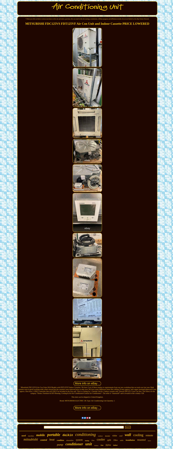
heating (87, 440)
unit (88, 444)
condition (60, 440)
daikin (68, 435)
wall (128, 435)
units (121, 440)
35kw (115, 440)
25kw (92, 440)
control (43, 440)
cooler (101, 439)
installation (130, 440)
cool (121, 436)
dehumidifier (70, 440)
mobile (40, 435)
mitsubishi (31, 439)
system (79, 439)
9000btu (96, 445)
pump (60, 444)
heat (52, 439)
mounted (141, 439)
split (109, 440)
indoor (115, 445)
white (114, 435)
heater (149, 440)
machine (31, 436)
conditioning (85, 434)
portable (53, 435)
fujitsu (108, 445)
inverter (107, 436)
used (24, 435)
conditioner (74, 444)
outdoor (100, 436)
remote (149, 435)
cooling (138, 435)
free (102, 445)
